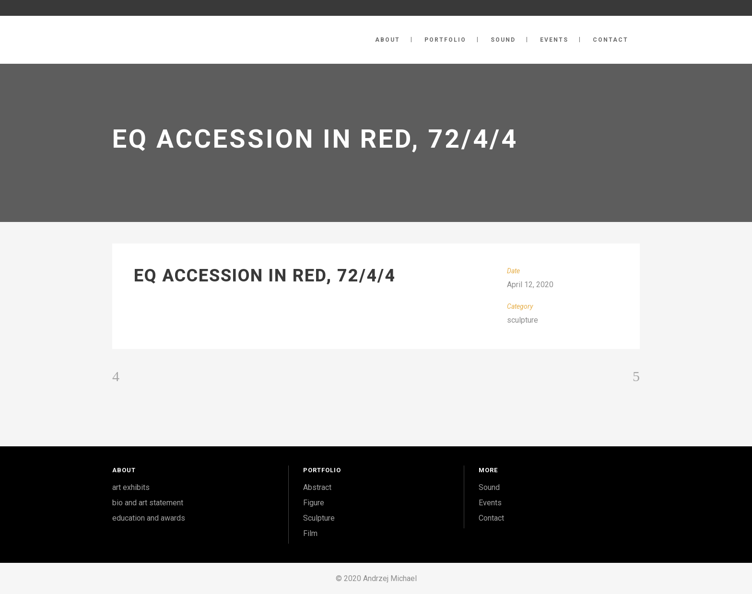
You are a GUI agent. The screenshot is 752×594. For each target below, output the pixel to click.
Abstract (317, 487)
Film (310, 533)
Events (490, 502)
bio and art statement (147, 502)
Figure (313, 502)
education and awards (148, 518)
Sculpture (319, 518)
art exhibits (131, 487)
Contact (491, 518)
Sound (489, 487)
